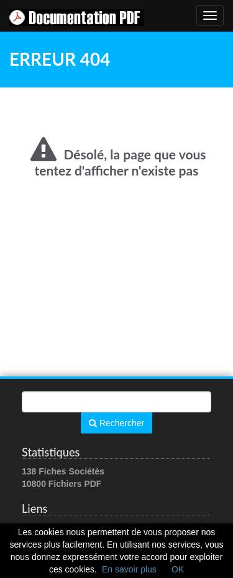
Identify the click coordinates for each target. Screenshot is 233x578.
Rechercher (116, 423)
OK (177, 569)
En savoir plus (129, 569)
